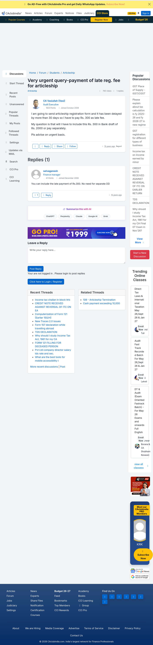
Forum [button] (48, 13)
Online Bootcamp (101, 19)
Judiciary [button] (89, 13)
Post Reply (36, 268)
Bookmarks (60, 600)
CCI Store (102, 13)
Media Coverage (54, 628)
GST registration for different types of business (139, 138)
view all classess (141, 466)
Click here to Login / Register (46, 281)
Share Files (36, 600)
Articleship (32, 91)
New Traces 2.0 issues (48, 321)
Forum (10, 595)
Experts (34, 595)
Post (62, 366)
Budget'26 (142, 19)
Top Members (62, 605)
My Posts (12, 123)
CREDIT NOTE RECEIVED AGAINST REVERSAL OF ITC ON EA (53, 307)
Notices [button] (69, 13)
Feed (57, 595)
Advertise (74, 628)
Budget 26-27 (62, 591)
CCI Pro (82, 19)
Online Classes (139, 275)
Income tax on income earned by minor (139, 157)
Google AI (92, 216)
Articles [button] (38, 13)
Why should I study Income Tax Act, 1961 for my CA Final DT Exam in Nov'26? (139, 220)
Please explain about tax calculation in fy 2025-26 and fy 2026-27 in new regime (139, 112)
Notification (36, 605)
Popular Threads (11, 114)
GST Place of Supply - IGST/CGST (139, 90)
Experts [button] (59, 13)
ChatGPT (50, 216)
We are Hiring (32, 628)
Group (83, 605)
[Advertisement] (76, 45)
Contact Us (76, 635)
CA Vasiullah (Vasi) (54, 100)
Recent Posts (11, 94)
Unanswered (14, 104)
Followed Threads (12, 133)
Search (11, 161)
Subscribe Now (143, 555)
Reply (45, 146)
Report (119, 146)
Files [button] (79, 13)
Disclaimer (114, 628)
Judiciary (12, 605)
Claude (79, 216)
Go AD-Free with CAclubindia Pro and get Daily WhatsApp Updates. (74, 4)
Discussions (14, 73)
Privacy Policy (133, 628)
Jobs (119, 19)
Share (57, 146)
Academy (35, 19)
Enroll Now (141, 328)
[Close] (149, 4)
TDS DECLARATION (46, 331)
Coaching (52, 19)
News (33, 591)
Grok (105, 216)
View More (139, 240)
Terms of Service (93, 628)
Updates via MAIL (13, 152)
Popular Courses (15, 19)
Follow (71, 146)
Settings (12, 142)
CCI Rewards (61, 610)
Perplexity (65, 216)
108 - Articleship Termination (99, 299)
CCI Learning (12, 179)
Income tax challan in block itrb (52, 299)
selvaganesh (50, 171)
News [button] (28, 13)
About (15, 628)
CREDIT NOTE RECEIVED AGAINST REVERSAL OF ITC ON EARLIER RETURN (139, 181)
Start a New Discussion (139, 254)
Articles (11, 591)
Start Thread (14, 83)
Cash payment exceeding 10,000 (101, 303)
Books (68, 19)
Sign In (145, 13)
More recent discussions (44, 366)
